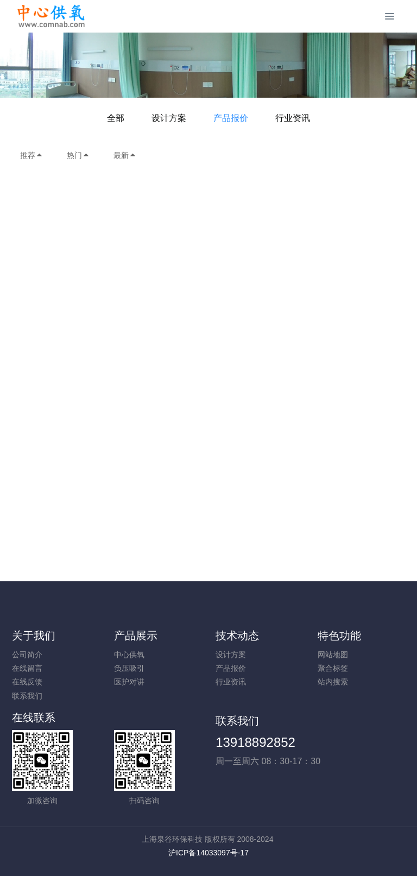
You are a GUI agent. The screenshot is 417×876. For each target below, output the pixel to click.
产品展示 (135, 636)
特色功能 (339, 636)
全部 (115, 118)
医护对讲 (129, 681)
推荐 (31, 155)
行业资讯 (292, 118)
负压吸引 (129, 668)
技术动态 (237, 636)
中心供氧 (129, 654)
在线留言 (27, 668)
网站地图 (333, 654)
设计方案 (168, 118)
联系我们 (27, 695)
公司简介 (27, 654)
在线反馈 (27, 681)
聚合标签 (333, 668)
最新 (124, 155)
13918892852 (255, 742)
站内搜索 (333, 681)
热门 (78, 155)
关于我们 (33, 636)
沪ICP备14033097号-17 (208, 852)
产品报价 (230, 118)
